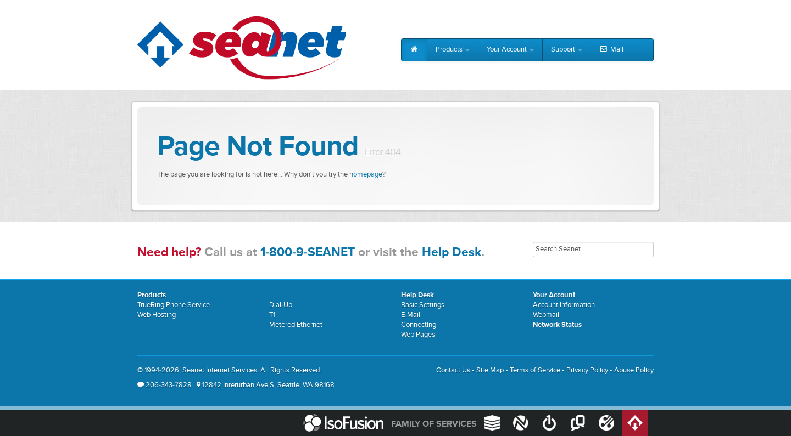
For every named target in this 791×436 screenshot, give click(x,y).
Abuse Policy (634, 370)
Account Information (564, 305)
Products (453, 49)
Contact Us (453, 370)
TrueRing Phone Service (173, 305)
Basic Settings (422, 305)
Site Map (490, 370)
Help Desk (451, 252)
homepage (365, 174)
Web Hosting (156, 315)
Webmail (546, 315)
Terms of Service (535, 370)
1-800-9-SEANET (307, 252)
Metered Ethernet (295, 325)
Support (566, 49)
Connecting (418, 325)
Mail (611, 50)
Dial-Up (280, 305)
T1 (272, 315)
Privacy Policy (587, 370)
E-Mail (410, 315)
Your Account (510, 49)
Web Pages (418, 334)
